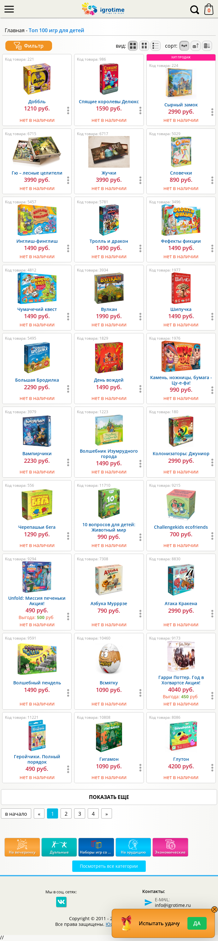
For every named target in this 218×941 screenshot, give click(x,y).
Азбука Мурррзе (109, 603)
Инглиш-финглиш (37, 241)
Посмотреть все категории (109, 866)
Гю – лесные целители (37, 173)
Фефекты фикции (181, 241)
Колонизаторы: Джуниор (181, 453)
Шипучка (180, 309)
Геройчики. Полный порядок (37, 759)
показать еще (109, 797)
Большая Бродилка (37, 380)
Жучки (109, 173)
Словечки (181, 173)
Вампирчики (37, 453)
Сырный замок (181, 104)
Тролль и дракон (109, 241)
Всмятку (109, 682)
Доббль (36, 101)
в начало (16, 813)
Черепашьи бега (37, 527)
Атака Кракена (181, 603)
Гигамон (109, 759)
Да (197, 923)
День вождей (109, 380)
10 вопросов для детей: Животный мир (108, 527)
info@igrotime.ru (173, 905)
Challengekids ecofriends (181, 527)
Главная (15, 30)
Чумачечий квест (37, 309)
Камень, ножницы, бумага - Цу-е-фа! (181, 380)
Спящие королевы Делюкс (109, 101)
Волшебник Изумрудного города (109, 453)
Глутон (181, 759)
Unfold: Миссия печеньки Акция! (37, 600)
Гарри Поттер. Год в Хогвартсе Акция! (181, 680)
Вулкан (109, 309)
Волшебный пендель (37, 682)
